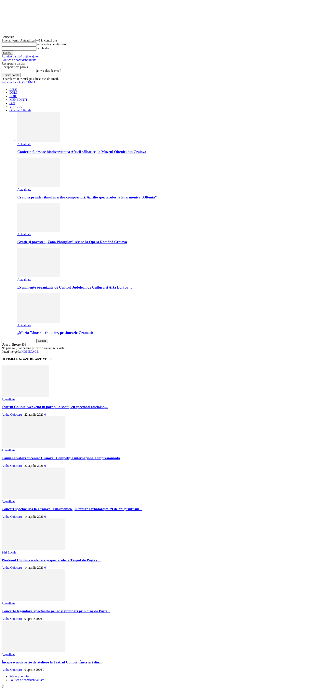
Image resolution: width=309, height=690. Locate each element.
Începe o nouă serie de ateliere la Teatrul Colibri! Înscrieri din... (52, 662)
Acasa (13, 89)
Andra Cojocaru (12, 414)
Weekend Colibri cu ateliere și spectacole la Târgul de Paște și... (51, 560)
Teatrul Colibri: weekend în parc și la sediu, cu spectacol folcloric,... (55, 407)
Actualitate (24, 144)
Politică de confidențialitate (19, 60)
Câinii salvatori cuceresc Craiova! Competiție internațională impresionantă (61, 458)
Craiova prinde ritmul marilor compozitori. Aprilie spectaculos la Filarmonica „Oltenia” (87, 197)
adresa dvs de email (48, 70)
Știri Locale (9, 552)
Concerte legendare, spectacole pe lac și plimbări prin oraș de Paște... (56, 611)
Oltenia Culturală (20, 110)
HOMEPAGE (30, 351)
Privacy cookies (19, 676)
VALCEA (15, 106)
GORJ (13, 96)
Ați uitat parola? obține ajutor (20, 56)
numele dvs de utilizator (51, 44)
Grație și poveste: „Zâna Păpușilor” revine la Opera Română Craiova (72, 242)
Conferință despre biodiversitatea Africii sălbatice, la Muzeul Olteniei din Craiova (81, 152)
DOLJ (13, 92)
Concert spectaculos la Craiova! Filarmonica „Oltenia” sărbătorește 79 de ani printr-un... (72, 509)
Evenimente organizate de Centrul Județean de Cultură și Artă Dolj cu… (74, 287)
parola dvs (42, 48)
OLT (12, 103)
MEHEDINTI (18, 99)
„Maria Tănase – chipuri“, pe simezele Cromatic (55, 333)
